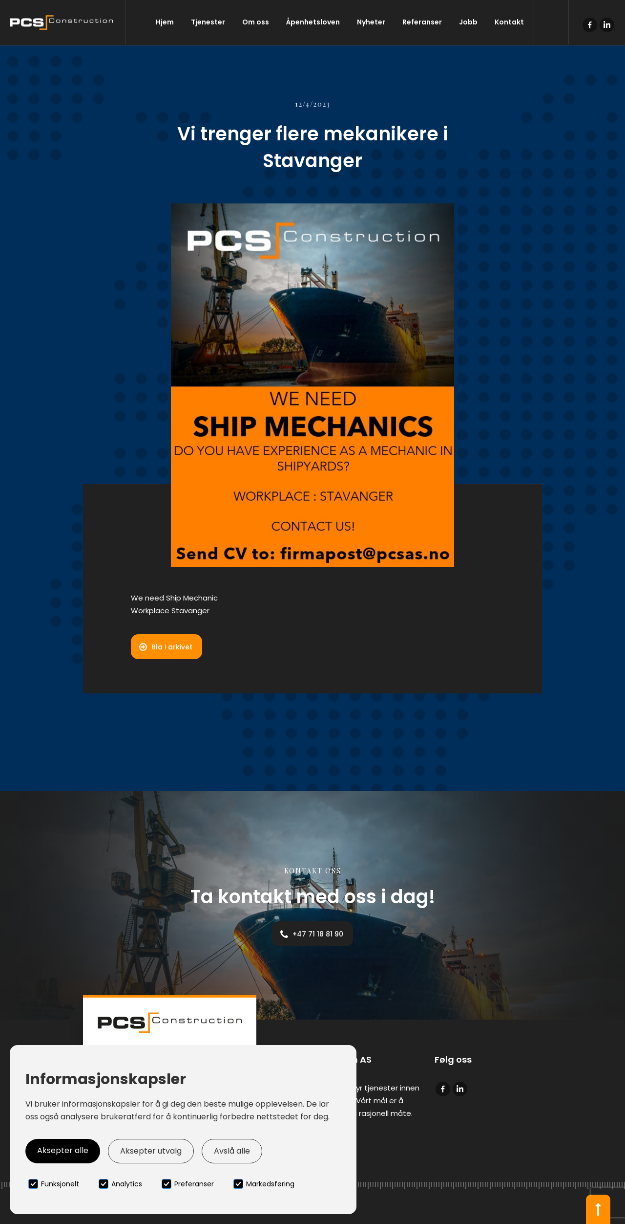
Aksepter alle (62, 1150)
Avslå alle (232, 1151)
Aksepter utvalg (151, 1151)
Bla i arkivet (171, 647)
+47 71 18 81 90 (317, 934)
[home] (62, 22)
